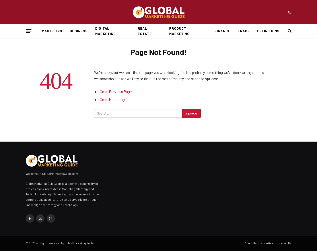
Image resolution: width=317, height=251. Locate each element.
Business (79, 31)
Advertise (267, 243)
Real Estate (145, 31)
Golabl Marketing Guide (79, 243)
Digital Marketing (105, 31)
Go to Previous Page (116, 91)
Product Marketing (179, 31)
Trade (244, 31)
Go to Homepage (113, 99)
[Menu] (28, 31)
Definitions (268, 31)
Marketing (52, 31)
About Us (250, 243)
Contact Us (285, 243)
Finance (222, 31)
